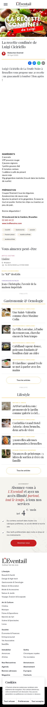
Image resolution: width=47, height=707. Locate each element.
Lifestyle (5, 39)
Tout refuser (9, 701)
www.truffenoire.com (12, 223)
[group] (23, 260)
